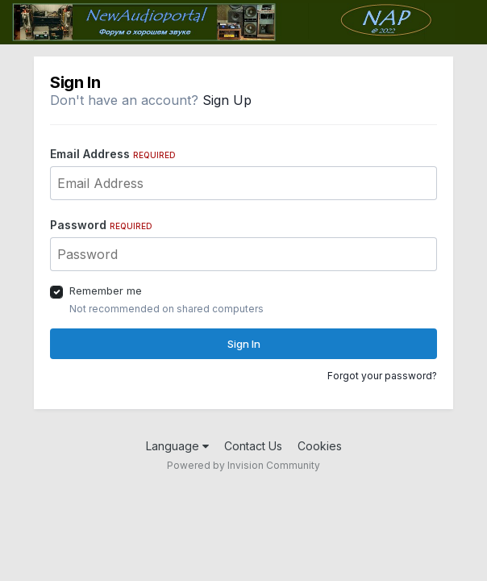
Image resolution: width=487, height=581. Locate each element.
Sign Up (227, 100)
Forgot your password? (382, 376)
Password (101, 225)
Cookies (320, 446)
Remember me (105, 290)
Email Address (113, 154)
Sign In (243, 343)
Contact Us (253, 446)
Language (177, 446)
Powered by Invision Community (243, 465)
